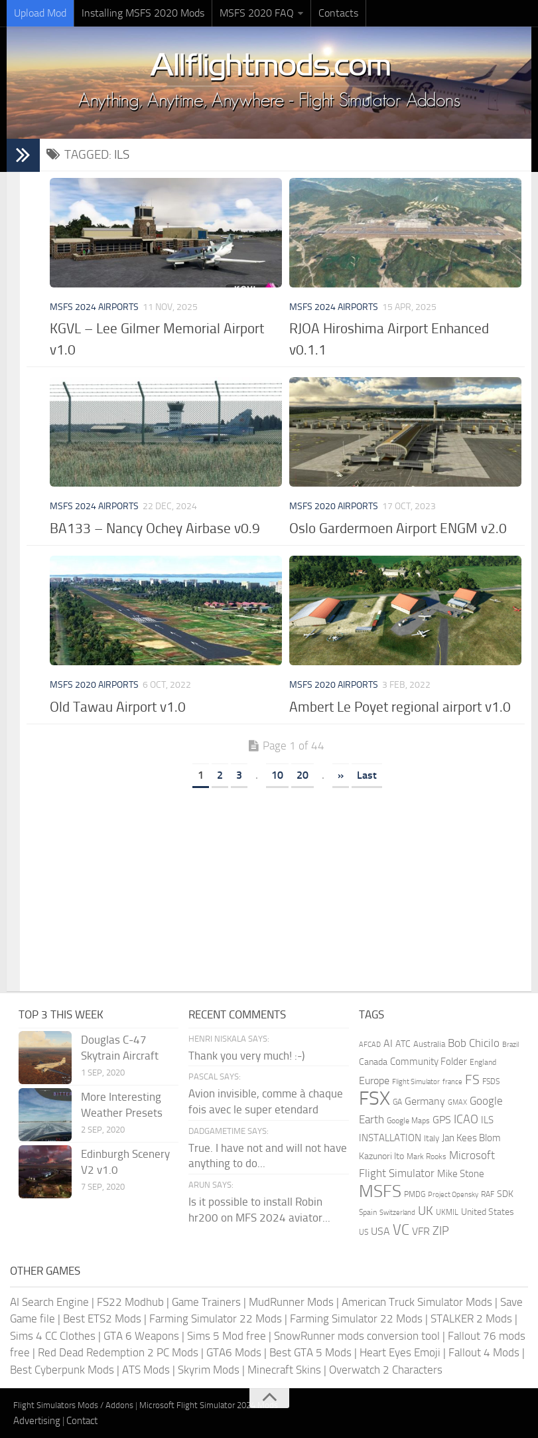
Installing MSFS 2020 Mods (143, 13)
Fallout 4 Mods (483, 1352)
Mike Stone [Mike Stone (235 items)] (460, 1174)
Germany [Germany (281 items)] (425, 1101)
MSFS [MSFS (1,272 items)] (380, 1191)
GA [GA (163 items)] (397, 1102)
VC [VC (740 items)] (401, 1230)
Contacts (338, 13)
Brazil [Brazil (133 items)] (510, 1044)
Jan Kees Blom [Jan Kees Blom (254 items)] (471, 1138)
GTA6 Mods (233, 1352)
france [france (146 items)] (452, 1081)
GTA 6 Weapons (141, 1335)
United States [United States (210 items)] (487, 1212)
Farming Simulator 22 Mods (215, 1318)
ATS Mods (146, 1369)
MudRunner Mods (291, 1302)
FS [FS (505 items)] (472, 1079)
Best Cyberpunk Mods (62, 1369)
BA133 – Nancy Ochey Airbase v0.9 (155, 528)
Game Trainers (206, 1302)
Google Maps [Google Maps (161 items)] (408, 1120)
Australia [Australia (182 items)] (429, 1044)
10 (277, 775)
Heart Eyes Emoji (400, 1352)
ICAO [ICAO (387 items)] (466, 1119)
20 (302, 775)
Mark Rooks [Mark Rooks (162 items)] (426, 1156)
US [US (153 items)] (363, 1232)
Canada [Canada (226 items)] (373, 1062)
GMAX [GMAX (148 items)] (457, 1102)
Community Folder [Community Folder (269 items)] (428, 1062)
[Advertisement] (285, 885)
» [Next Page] (341, 775)
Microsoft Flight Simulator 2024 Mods (208, 1405)
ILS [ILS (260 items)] (487, 1120)
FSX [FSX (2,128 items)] (374, 1098)
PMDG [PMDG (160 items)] (414, 1194)
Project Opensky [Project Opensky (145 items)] (453, 1194)
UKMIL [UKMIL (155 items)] (447, 1212)
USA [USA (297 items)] (380, 1231)
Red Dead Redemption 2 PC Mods (118, 1352)
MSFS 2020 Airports (333, 506)
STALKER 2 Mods (471, 1318)
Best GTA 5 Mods (310, 1352)
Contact (82, 1421)
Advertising (36, 1421)
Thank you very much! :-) (246, 1055)
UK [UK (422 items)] (425, 1211)
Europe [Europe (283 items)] (374, 1080)
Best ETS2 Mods (102, 1318)
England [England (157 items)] (483, 1062)
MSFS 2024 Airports (94, 307)
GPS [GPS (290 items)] (442, 1119)
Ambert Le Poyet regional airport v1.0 (400, 706)
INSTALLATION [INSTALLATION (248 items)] (390, 1138)
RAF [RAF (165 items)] (487, 1194)
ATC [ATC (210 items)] (403, 1044)
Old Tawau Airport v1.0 (118, 706)
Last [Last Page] (367, 775)
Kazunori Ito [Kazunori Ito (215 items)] (381, 1156)
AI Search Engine (49, 1302)
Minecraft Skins (284, 1369)
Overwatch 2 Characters (385, 1369)
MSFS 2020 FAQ (257, 13)
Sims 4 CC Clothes (53, 1335)
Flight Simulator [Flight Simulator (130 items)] (416, 1082)
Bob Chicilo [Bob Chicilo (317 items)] (474, 1043)
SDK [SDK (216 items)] (505, 1194)
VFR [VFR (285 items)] (421, 1231)
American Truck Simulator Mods (417, 1302)
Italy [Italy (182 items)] (431, 1138)
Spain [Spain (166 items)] (368, 1212)
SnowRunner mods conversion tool (357, 1335)
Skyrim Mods (208, 1369)
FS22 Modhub (130, 1302)
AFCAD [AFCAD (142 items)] (370, 1044)
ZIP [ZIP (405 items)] (441, 1231)
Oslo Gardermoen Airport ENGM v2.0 (398, 528)
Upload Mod (40, 13)
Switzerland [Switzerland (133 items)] (397, 1212)
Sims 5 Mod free (226, 1335)
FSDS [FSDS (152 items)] (491, 1081)
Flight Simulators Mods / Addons (73, 1405)
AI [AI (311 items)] (388, 1043)
